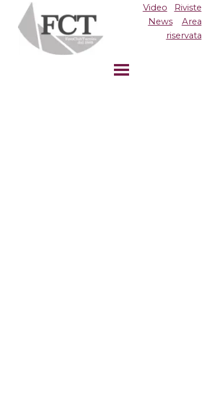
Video (155, 7)
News (160, 21)
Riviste (188, 7)
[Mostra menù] (121, 69)
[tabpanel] (158, 21)
